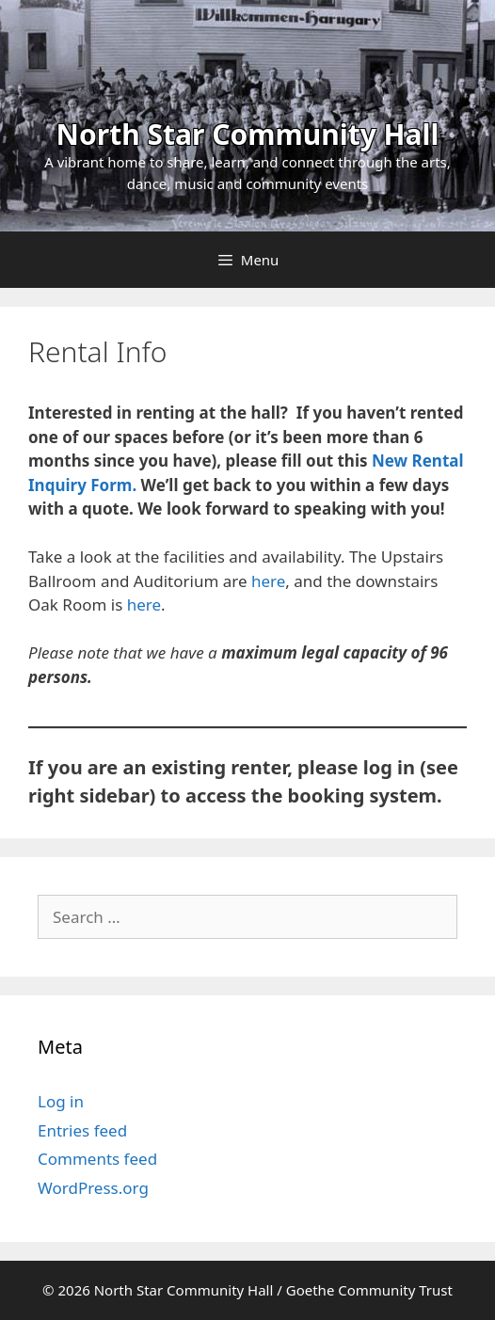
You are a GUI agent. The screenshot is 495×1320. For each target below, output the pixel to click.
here (268, 581)
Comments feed (97, 1158)
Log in (61, 1101)
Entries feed (82, 1130)
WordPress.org (93, 1188)
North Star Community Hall (247, 134)
